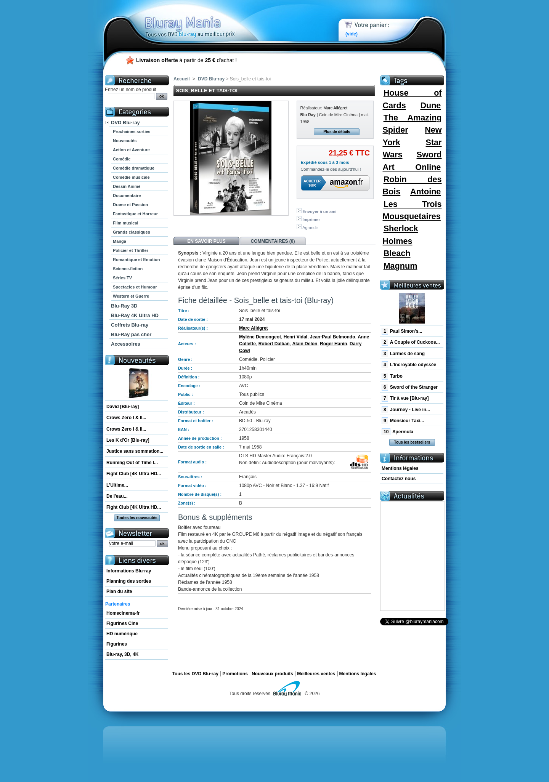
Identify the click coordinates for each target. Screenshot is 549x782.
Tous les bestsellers (412, 442)
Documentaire (127, 195)
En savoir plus (206, 241)
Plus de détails (336, 132)
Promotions (235, 673)
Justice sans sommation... (134, 451)
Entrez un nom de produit (130, 89)
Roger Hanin (333, 343)
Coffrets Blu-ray (129, 325)
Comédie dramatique (133, 168)
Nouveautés (124, 140)
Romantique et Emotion (136, 259)
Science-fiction (128, 268)
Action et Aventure (131, 149)
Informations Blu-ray (128, 571)
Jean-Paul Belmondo (332, 337)
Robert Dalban (274, 343)
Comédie (121, 159)
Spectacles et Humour (135, 287)
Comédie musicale (131, 177)
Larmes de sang (403, 353)
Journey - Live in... (406, 409)
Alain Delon (304, 343)
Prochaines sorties (131, 131)
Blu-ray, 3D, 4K (122, 654)
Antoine (425, 191)
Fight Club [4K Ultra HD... (133, 473)
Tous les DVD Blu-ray (195, 673)
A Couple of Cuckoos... (411, 342)
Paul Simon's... (402, 331)
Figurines (116, 644)
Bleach (397, 253)
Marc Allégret (335, 108)
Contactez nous (399, 478)
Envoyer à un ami (319, 211)
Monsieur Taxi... (403, 420)
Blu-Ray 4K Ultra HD (135, 315)
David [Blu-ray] (122, 406)
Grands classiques (131, 232)
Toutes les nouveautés (136, 518)
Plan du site (119, 591)
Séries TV (122, 278)
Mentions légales (400, 468)
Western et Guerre (131, 296)
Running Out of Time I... (132, 462)
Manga (119, 241)
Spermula (397, 431)
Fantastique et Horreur (135, 214)
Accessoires (125, 344)
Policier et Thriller (130, 250)
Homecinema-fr (123, 613)
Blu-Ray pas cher (131, 334)
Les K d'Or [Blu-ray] (127, 440)
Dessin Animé (126, 186)
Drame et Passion (130, 204)
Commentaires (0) (273, 241)
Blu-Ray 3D (124, 306)
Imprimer (311, 219)
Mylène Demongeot (260, 337)
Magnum (400, 266)
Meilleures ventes (316, 673)
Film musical (125, 223)
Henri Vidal (295, 337)
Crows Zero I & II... (126, 417)
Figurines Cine (122, 623)
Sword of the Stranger (410, 387)
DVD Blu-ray (125, 122)
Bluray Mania (204, 19)
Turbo (392, 376)
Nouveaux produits (272, 673)
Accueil (181, 79)
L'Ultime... (117, 485)
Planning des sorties (128, 581)
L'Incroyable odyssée (409, 364)
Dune (430, 105)
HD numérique (122, 633)
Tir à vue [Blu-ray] (405, 398)
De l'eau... (117, 496)
